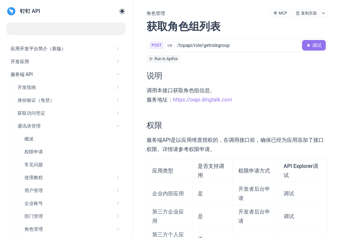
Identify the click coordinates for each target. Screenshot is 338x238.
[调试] (314, 45)
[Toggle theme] (122, 11)
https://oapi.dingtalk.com (202, 100)
